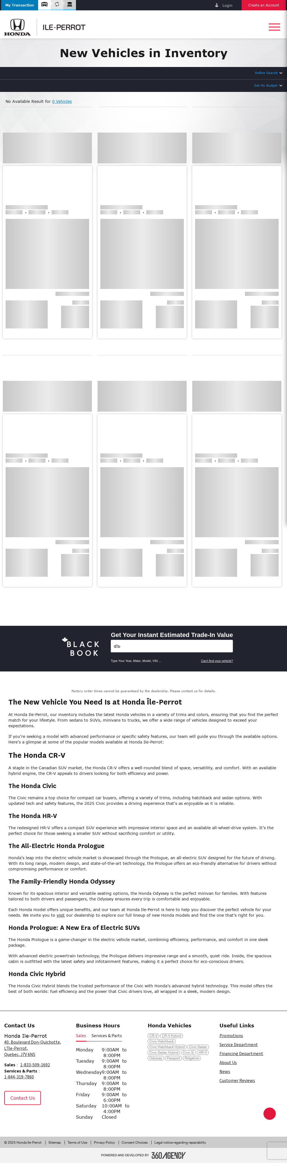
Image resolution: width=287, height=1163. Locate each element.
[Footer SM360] (169, 1155)
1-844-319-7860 (19, 1077)
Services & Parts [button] (107, 1036)
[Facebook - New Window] (11, 1117)
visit (61, 915)
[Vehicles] (172, 646)
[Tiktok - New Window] (38, 1117)
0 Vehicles (62, 101)
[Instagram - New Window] (25, 1117)
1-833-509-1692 (35, 1065)
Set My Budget (265, 85)
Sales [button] (81, 1036)
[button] (19, 5)
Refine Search (266, 73)
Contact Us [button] (22, 1098)
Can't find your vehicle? (217, 660)
